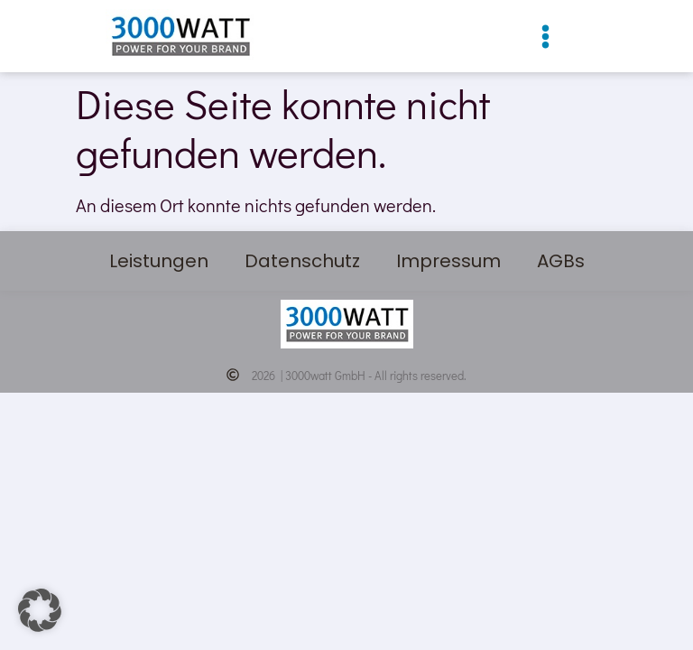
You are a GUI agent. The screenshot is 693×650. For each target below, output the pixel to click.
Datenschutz (302, 261)
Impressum (448, 261)
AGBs (561, 261)
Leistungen (158, 261)
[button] (545, 36)
